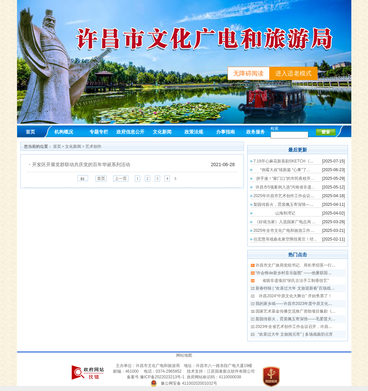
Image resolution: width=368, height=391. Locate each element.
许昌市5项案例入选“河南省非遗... (285, 187)
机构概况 (63, 131)
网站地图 (184, 355)
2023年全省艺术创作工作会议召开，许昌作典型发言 (302, 326)
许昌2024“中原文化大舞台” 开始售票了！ (295, 296)
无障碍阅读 (248, 73)
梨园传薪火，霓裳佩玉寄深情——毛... (287, 204)
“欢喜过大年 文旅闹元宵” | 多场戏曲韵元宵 (295, 334)
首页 (30, 131)
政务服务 (255, 131)
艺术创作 (93, 146)
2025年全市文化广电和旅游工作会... (286, 230)
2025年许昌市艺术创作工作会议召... (286, 195)
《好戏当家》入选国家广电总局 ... (285, 222)
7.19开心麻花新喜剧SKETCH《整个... (287, 161)
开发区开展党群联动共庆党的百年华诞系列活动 (81, 164)
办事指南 (225, 131)
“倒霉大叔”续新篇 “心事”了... (285, 169)
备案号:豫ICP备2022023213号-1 (156, 377)
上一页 (121, 178)
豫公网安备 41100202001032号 (189, 383)
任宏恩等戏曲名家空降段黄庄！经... (285, 239)
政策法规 (194, 131)
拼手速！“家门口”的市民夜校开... (285, 178)
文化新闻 (162, 131)
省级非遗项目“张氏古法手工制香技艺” (295, 280)
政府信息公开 (130, 131)
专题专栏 (98, 131)
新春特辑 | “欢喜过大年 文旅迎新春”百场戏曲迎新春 (301, 288)
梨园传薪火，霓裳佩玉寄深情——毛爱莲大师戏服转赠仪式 (308, 319)
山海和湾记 (285, 213)
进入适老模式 (293, 73)
